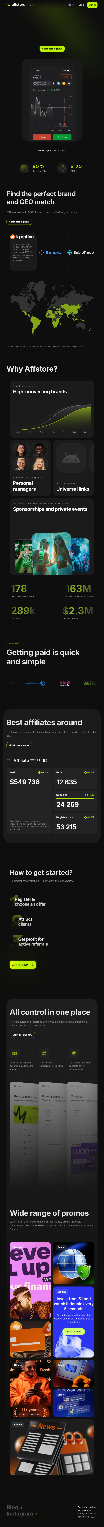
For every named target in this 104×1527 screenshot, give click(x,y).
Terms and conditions (88, 1498)
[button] (71, 5)
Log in (81, 5)
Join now (23, 965)
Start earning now (52, 49)
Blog (32, 5)
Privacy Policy (84, 1502)
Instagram (32, 1513)
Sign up (92, 5)
